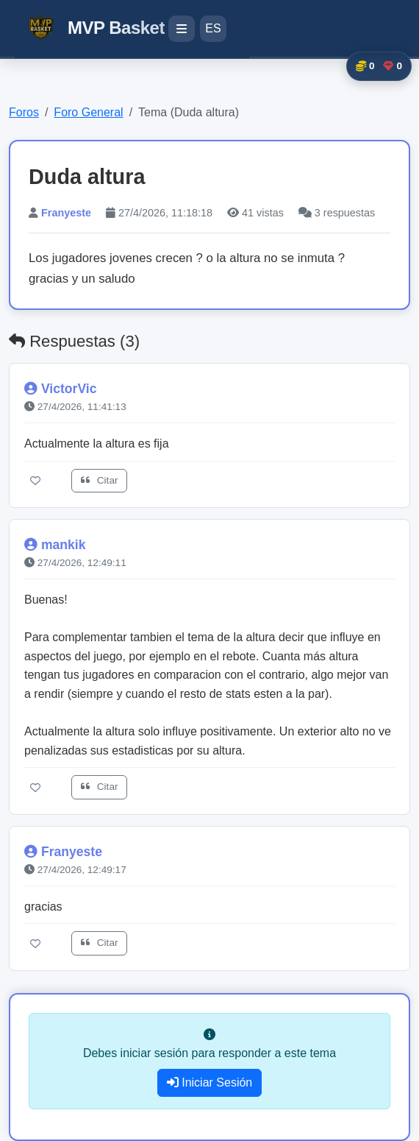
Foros (24, 112)
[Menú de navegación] (181, 28)
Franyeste (66, 213)
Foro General (88, 112)
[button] (379, 66)
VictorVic (69, 388)
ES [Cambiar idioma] (213, 28)
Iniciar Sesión (210, 1082)
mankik (63, 544)
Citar (99, 480)
